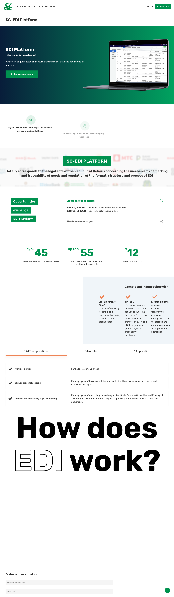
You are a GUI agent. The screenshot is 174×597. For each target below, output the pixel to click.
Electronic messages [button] (114, 221)
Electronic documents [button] (114, 200)
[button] (22, 74)
